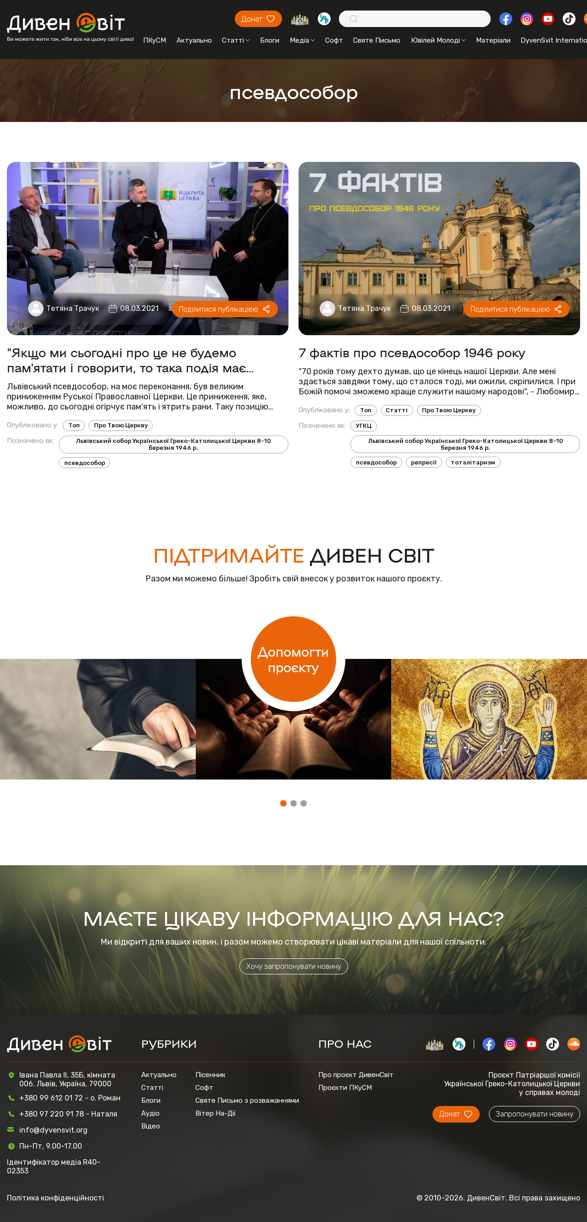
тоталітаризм (473, 462)
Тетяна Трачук (72, 308)
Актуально (194, 40)
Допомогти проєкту (293, 659)
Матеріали (493, 40)
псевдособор (84, 462)
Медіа (302, 40)
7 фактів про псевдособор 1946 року (412, 351)
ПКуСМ (154, 40)
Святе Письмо (376, 40)
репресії (424, 462)
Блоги (269, 40)
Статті (236, 40)
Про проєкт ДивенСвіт (355, 1075)
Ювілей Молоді (438, 40)
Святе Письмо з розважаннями (247, 1100)
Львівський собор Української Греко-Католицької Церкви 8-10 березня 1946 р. (173, 444)
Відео (150, 1126)
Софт (334, 40)
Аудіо (150, 1113)
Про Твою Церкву (121, 425)
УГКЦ (363, 425)
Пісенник (210, 1075)
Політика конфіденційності (55, 1198)
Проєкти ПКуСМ (345, 1088)
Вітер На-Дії (215, 1113)
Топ (74, 425)
